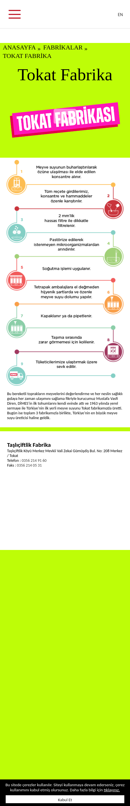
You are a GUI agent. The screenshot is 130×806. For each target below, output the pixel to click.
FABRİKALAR (63, 47)
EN (120, 14)
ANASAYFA (19, 47)
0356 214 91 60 (34, 460)
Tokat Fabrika (27, 55)
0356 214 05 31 (29, 465)
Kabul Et (65, 799)
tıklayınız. (112, 789)
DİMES (68, 17)
